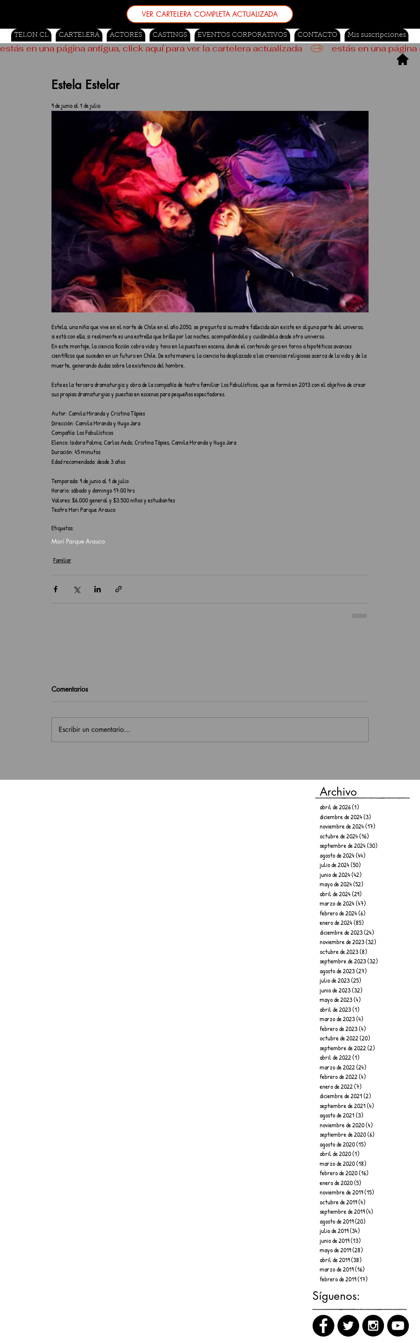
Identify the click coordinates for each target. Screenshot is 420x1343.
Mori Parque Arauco (78, 541)
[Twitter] (348, 1326)
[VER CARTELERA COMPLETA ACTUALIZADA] (209, 14)
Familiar (62, 560)
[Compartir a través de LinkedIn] (97, 589)
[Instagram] (373, 1326)
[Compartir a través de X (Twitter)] (76, 589)
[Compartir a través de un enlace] (118, 589)
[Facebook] (323, 1326)
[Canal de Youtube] (398, 1326)
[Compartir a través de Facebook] (55, 589)
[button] (170, 35)
